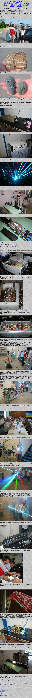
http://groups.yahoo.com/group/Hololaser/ (7, 684)
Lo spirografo (16, 3)
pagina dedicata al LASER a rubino (15, 246)
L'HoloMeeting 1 (27, 3)
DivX (1, 14)
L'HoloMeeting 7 (12, 5)
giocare (6, 463)
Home (5, 2)
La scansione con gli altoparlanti (7, 3)
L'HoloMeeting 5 (26, 4)
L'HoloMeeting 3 (12, 4)
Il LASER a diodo (18, 2)
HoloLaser (18, 10)
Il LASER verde (25, 2)
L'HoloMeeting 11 (19, 6)
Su (7, 2)
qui (24, 339)
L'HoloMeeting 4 (19, 4)
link (1, 246)
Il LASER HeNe (12, 2)
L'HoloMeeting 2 (6, 4)
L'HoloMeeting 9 (26, 5)
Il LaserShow (21, 3)
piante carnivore (13, 247)
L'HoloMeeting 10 (12, 6)
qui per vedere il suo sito (19, 343)
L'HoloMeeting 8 (19, 5)
